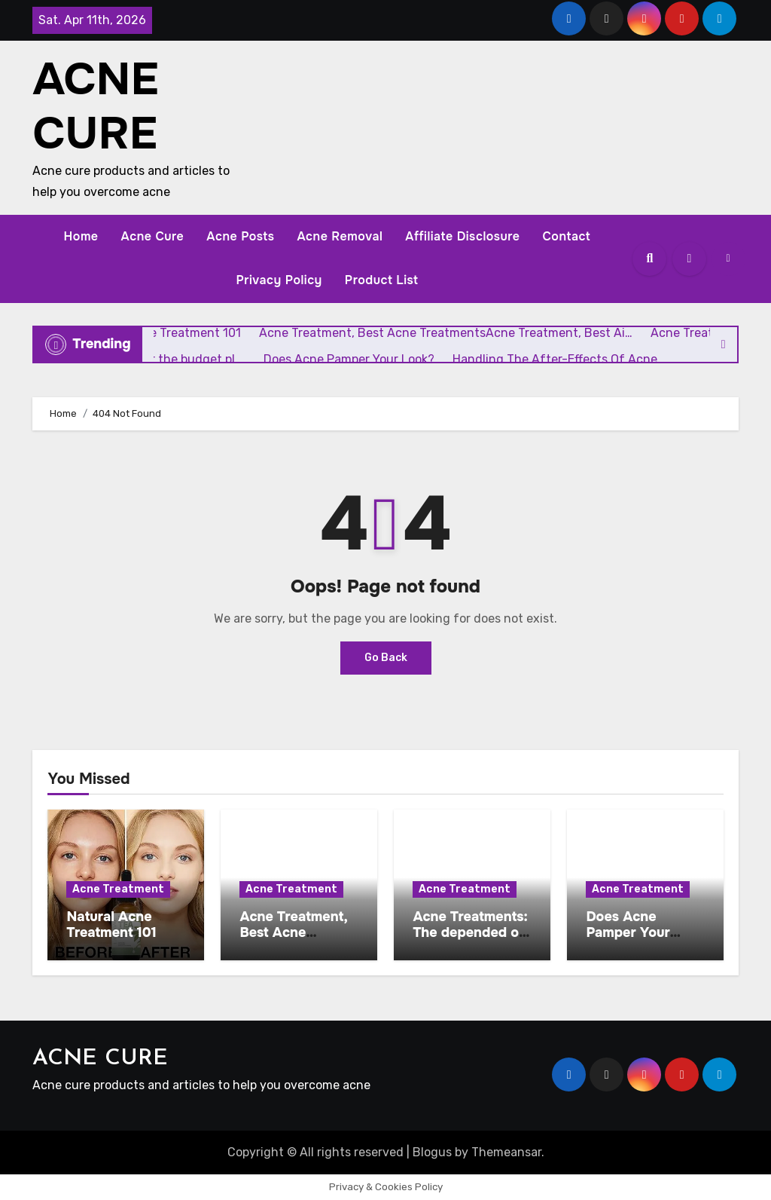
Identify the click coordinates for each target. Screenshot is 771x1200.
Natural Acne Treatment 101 (111, 924)
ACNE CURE (95, 106)
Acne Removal (339, 236)
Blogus (432, 1152)
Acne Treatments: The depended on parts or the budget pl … (470, 941)
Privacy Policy (279, 280)
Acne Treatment (118, 889)
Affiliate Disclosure (462, 236)
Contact (566, 236)
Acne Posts (240, 236)
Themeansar (506, 1152)
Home (81, 236)
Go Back (385, 657)
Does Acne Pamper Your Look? (627, 932)
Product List (382, 280)
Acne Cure (152, 236)
